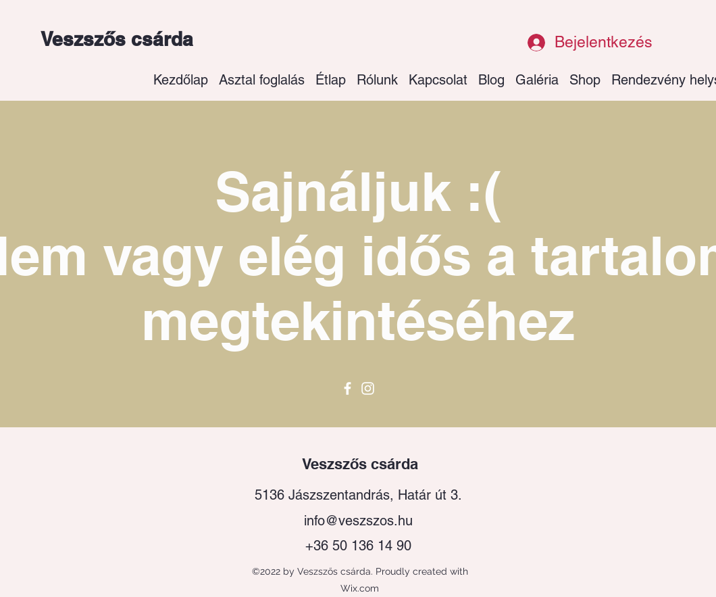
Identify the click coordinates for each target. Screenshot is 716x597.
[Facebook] (347, 388)
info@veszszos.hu (358, 520)
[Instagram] (367, 388)
